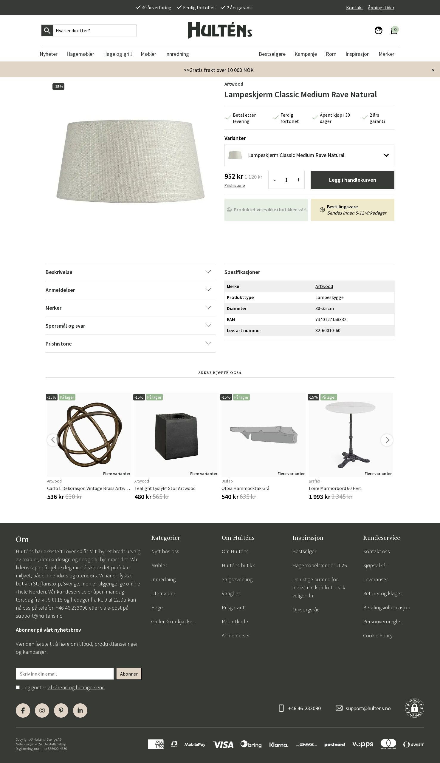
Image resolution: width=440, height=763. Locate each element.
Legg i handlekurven (352, 179)
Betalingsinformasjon (386, 607)
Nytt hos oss (165, 551)
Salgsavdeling (237, 579)
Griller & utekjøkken (173, 621)
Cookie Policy (378, 635)
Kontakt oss (376, 551)
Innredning (163, 579)
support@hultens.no (39, 615)
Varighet (231, 593)
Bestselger (304, 551)
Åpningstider (381, 7)
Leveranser (375, 579)
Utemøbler (163, 593)
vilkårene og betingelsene (76, 687)
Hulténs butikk (238, 565)
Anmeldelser (236, 635)
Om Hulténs (235, 551)
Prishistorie (234, 185)
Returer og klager (382, 593)
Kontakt (354, 7)
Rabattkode (235, 621)
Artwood (233, 84)
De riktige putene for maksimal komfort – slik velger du (318, 587)
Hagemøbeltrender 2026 (319, 565)
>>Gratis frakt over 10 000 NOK (219, 70)
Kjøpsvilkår (375, 565)
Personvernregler (382, 621)
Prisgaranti (233, 607)
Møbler (159, 565)
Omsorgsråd (306, 609)
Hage (157, 607)
